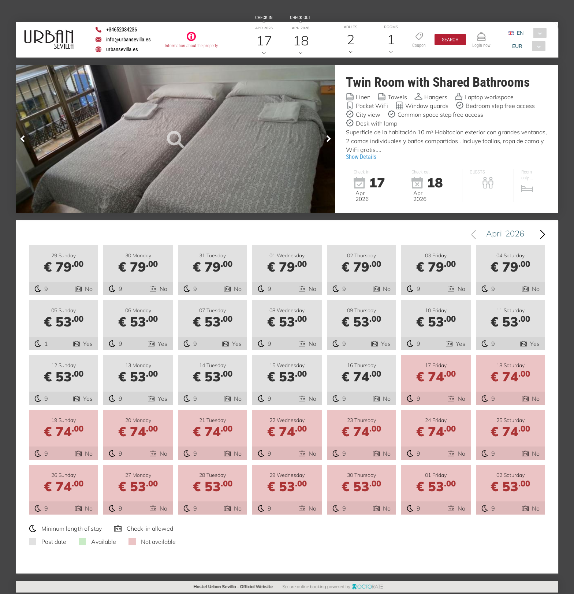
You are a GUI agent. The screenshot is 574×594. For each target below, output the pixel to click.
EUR (517, 46)
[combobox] (530, 33)
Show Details (361, 156)
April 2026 (505, 234)
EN (520, 33)
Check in (263, 17)
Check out (300, 17)
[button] (450, 39)
